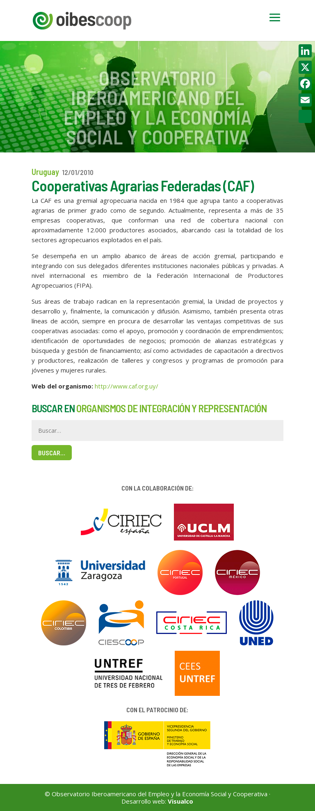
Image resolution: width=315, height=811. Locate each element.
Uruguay (45, 172)
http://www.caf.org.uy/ (126, 386)
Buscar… (51, 453)
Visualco (180, 801)
